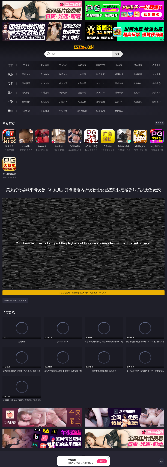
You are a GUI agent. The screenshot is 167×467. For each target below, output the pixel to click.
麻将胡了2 (100, 65)
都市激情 (26, 101)
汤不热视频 (82, 110)
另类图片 (156, 92)
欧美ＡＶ (63, 74)
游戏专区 (82, 65)
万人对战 (63, 65)
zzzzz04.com (83, 47)
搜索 (117, 54)
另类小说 (119, 101)
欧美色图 (63, 92)
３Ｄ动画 (82, 74)
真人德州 (45, 65)
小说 (10, 101)
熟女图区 (138, 92)
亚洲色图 (45, 92)
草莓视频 (63, 110)
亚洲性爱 (26, 83)
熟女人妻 (100, 74)
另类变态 (156, 83)
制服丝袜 (100, 83)
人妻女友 (63, 101)
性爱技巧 (156, 101)
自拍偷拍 (45, 74)
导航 (10, 110)
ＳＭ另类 (156, 74)
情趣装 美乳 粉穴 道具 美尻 (15, 300)
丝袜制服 (119, 74)
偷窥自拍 (26, 92)
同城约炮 (26, 110)
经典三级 (119, 83)
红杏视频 (100, 110)
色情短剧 (119, 110)
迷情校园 (100, 101)
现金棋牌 (138, 65)
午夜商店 (45, 110)
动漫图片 (82, 92)
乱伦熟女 (138, 83)
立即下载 (101, 461)
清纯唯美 (119, 92)
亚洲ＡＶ (26, 74)
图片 (10, 92)
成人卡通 (63, 83)
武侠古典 (82, 101)
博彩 (10, 65)
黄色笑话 (138, 101)
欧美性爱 (82, 83)
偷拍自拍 (45, 83)
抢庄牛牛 (156, 65)
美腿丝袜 (100, 92)
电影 (10, 83)
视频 (10, 74)
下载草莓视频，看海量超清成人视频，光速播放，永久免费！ (111, 292)
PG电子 (26, 65)
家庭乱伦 (45, 101)
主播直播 (138, 74)
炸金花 (119, 65)
